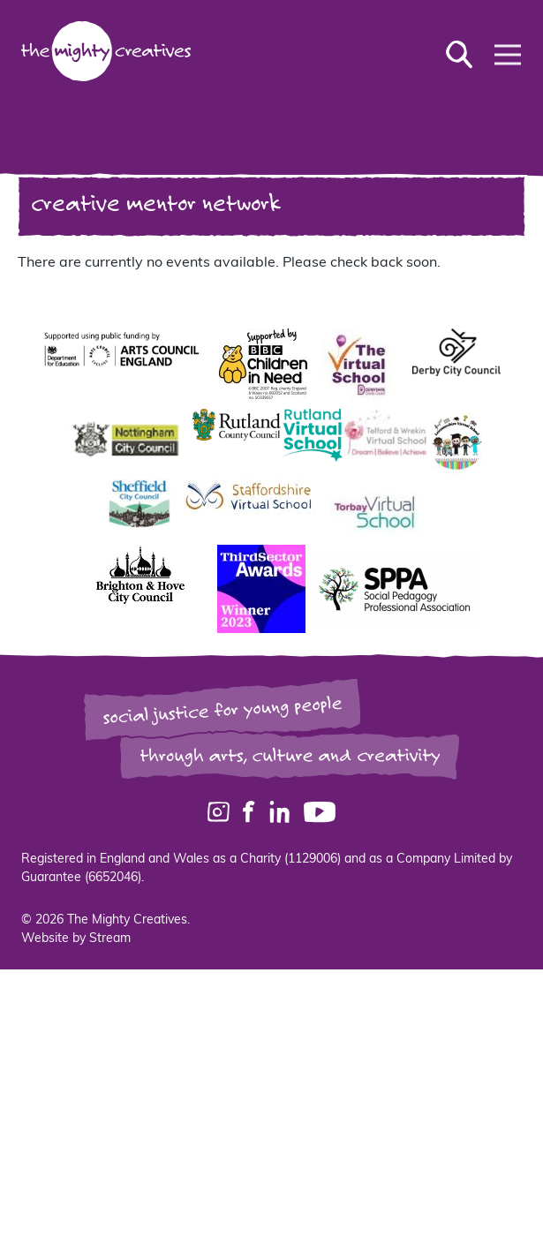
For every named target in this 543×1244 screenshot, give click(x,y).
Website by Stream (76, 939)
